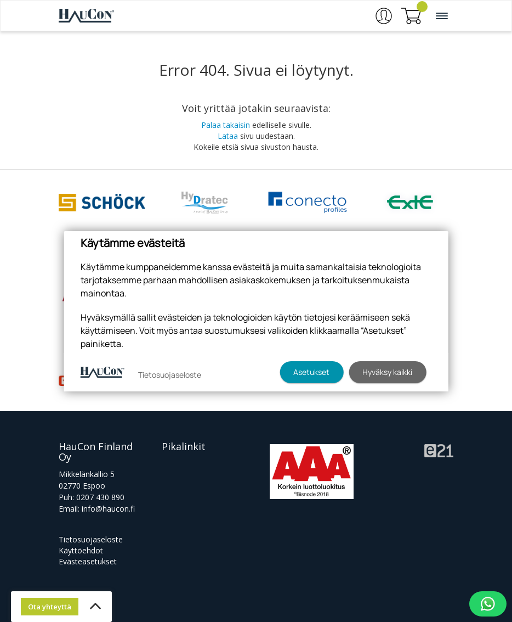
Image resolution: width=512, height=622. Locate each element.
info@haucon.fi (108, 508)
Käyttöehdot (81, 550)
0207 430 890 (100, 497)
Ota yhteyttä (49, 607)
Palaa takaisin (225, 125)
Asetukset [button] (311, 372)
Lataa (228, 136)
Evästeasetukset (88, 561)
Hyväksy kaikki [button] (387, 372)
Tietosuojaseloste (91, 539)
